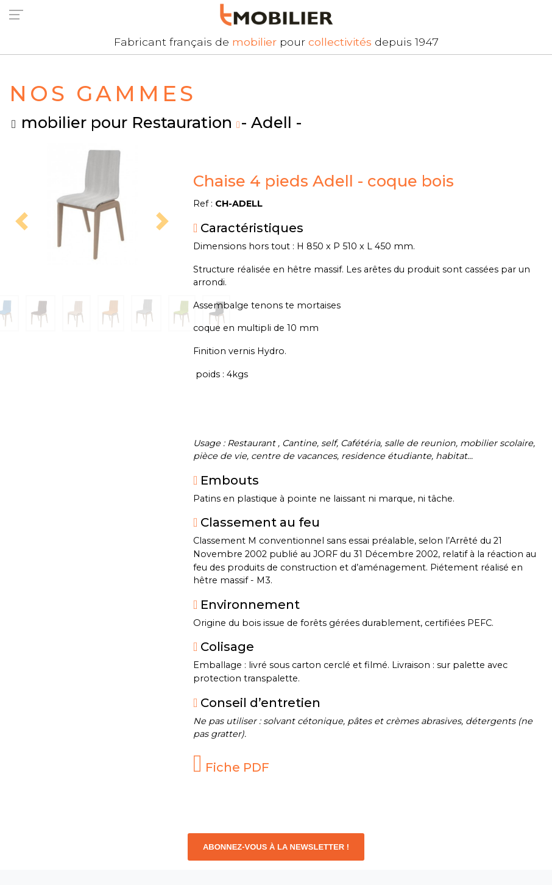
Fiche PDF (231, 767)
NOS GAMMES (102, 93)
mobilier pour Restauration (126, 122)
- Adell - (271, 122)
